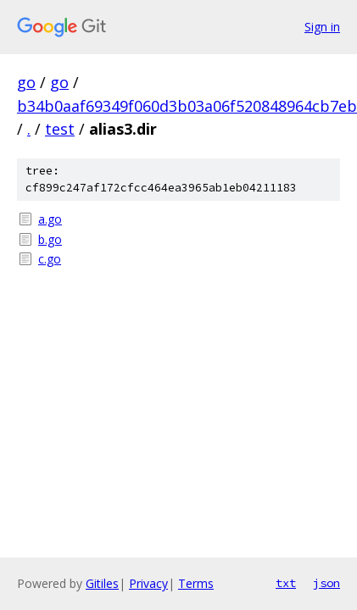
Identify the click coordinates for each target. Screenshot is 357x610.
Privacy (148, 583)
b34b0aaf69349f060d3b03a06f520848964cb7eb (187, 106)
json (326, 583)
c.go (49, 259)
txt (286, 583)
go (26, 82)
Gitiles (102, 583)
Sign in (322, 27)
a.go (50, 219)
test (60, 129)
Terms (196, 583)
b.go (50, 239)
